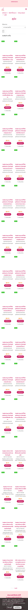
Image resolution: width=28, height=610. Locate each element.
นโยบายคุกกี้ (10, 604)
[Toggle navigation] (26, 9)
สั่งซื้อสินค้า (7, 70)
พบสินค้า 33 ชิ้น (6, 36)
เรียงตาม (5, 24)
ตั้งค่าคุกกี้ (9, 607)
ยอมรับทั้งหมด (17, 607)
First (12, 588)
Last (15, 588)
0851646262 (14, 2)
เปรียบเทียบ (8, 73)
